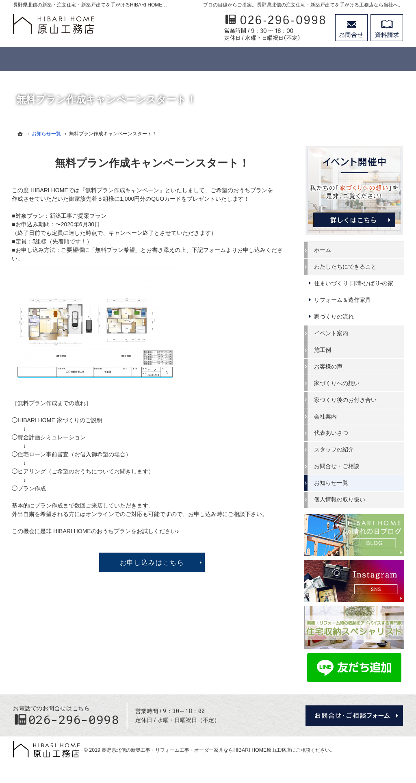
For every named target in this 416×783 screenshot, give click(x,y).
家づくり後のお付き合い (346, 400)
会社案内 (326, 416)
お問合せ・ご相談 (338, 466)
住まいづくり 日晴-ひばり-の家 (354, 283)
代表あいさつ (332, 432)
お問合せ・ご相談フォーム (354, 713)
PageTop (393, 706)
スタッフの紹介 (335, 449)
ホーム (323, 250)
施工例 (323, 350)
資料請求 (386, 27)
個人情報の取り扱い (340, 499)
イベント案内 (332, 333)
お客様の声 (329, 366)
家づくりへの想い (338, 383)
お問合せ (351, 27)
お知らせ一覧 (332, 482)
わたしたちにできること (346, 266)
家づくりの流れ (335, 316)
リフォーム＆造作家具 (343, 300)
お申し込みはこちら (153, 562)
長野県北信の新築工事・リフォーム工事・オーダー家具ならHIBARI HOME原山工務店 (196, 747)
